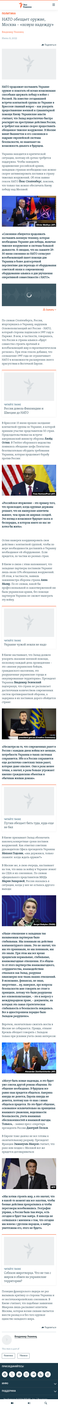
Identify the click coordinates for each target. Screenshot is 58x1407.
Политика (9, 13)
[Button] (48, 45)
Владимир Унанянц (13, 32)
